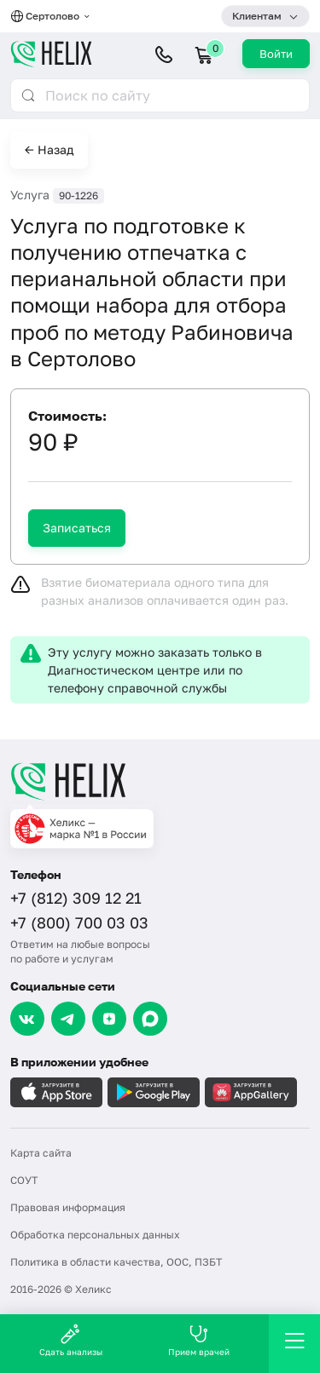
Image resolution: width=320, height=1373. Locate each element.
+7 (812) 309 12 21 (76, 897)
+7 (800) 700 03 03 (79, 922)
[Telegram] (68, 1019)
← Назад (49, 149)
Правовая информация (67, 1207)
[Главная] (160, 781)
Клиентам (257, 15)
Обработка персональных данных (95, 1234)
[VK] (27, 1019)
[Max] (150, 1019)
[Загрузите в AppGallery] (251, 1092)
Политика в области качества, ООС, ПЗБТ (116, 1261)
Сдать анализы (70, 1340)
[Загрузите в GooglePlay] (154, 1092)
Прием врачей (199, 1340)
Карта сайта (41, 1152)
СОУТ (24, 1180)
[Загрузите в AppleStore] (56, 1092)
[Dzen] (109, 1019)
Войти (276, 53)
